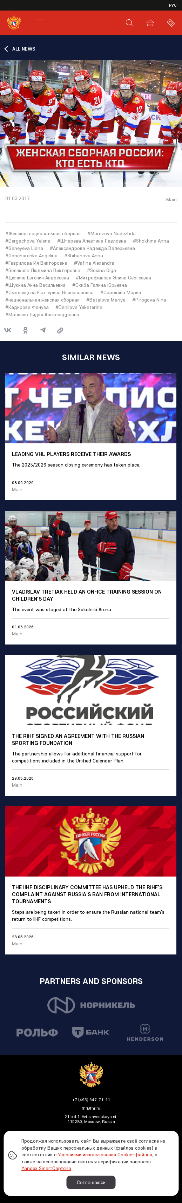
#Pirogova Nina (149, 300)
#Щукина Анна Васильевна (35, 285)
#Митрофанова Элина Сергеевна (113, 278)
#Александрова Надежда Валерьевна (92, 248)
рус (173, 5)
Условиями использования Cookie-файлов (105, 1154)
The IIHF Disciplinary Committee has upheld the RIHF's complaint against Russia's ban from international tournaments (87, 894)
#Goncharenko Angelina (31, 255)
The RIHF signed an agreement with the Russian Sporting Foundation (78, 739)
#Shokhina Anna (151, 241)
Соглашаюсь (91, 1182)
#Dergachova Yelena (27, 241)
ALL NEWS (23, 49)
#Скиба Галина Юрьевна (99, 285)
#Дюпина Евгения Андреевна (37, 278)
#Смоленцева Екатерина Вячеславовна (49, 292)
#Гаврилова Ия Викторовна (36, 263)
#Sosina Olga (101, 270)
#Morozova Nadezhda (111, 233)
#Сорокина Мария (120, 292)
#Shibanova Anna (83, 255)
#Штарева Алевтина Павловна (91, 241)
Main (171, 199)
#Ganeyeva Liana (24, 248)
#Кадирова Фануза (27, 307)
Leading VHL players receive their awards (71, 453)
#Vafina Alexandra (94, 263)
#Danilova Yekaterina (78, 307)
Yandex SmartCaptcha (46, 1168)
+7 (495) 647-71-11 (91, 1099)
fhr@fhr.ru (91, 1108)
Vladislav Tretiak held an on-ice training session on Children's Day (87, 595)
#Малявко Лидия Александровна (42, 314)
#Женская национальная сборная (43, 233)
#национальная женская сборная (42, 300)
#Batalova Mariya (106, 300)
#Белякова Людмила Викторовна (42, 270)
